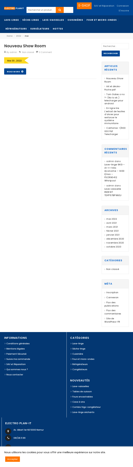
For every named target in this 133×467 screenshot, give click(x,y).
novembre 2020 (115, 242)
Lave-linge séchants (83, 412)
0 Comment (45, 52)
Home (9, 36)
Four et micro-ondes (83, 359)
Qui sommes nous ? (17, 369)
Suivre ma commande (18, 359)
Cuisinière (77, 353)
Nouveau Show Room (25, 46)
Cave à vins (78, 401)
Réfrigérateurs (80, 364)
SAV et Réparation (16, 364)
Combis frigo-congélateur (86, 407)
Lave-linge (78, 343)
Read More (13, 71)
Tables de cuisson (82, 391)
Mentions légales (15, 348)
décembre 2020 (115, 238)
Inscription (112, 292)
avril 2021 (111, 222)
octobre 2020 (113, 246)
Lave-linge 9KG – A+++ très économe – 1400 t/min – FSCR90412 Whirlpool (114, 172)
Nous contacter (14, 374)
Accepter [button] (12, 459)
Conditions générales (18, 343)
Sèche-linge (78, 348)
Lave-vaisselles (80, 386)
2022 (18, 36)
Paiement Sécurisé (16, 353)
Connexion (123, 5)
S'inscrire (124, 10)
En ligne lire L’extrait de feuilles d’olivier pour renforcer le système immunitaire (114, 116)
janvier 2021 (112, 234)
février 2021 (112, 230)
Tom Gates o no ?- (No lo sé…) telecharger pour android (114, 99)
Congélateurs (79, 369)
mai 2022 (111, 218)
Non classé (28, 52)
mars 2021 (112, 226)
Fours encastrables (82, 396)
